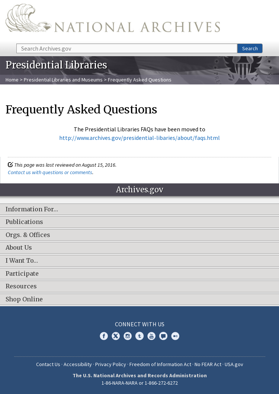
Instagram (127, 335)
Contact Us (48, 364)
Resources (21, 286)
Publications (24, 222)
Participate (22, 273)
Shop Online (24, 299)
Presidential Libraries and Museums (63, 79)
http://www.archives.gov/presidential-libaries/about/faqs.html (139, 137)
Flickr (175, 335)
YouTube (151, 335)
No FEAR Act (208, 364)
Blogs (163, 335)
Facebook (103, 335)
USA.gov (234, 364)
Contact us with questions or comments (50, 172)
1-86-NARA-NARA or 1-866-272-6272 (140, 382)
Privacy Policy (110, 364)
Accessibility (78, 364)
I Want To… (22, 260)
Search (250, 48)
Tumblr (139, 335)
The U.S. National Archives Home (113, 21)
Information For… (32, 209)
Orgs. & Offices (28, 235)
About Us (19, 247)
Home (12, 79)
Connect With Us (139, 324)
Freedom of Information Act (160, 364)
